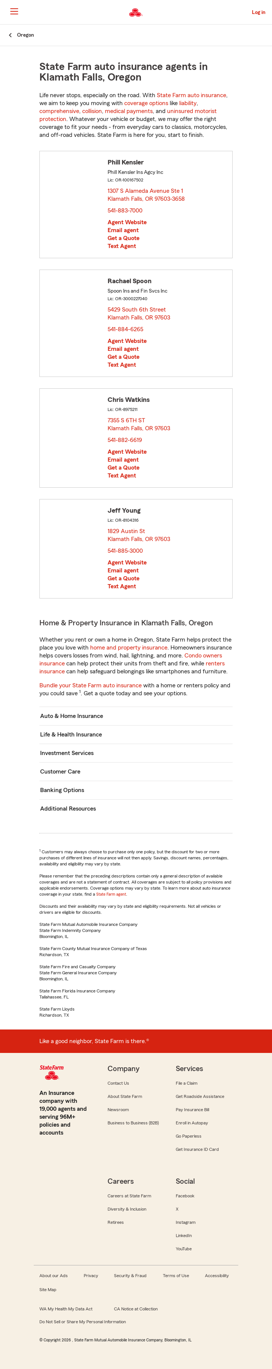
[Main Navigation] (14, 11)
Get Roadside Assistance (200, 1096)
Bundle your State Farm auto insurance (90, 685)
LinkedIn (184, 1235)
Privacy (91, 1275)
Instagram (185, 1222)
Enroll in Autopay (192, 1123)
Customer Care (60, 772)
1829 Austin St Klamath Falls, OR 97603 (139, 535)
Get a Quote (123, 238)
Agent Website (127, 222)
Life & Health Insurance (71, 735)
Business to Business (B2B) (133, 1123)
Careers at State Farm (129, 1196)
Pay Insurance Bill (192, 1109)
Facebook (185, 1196)
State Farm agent (111, 894)
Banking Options (62, 790)
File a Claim (186, 1083)
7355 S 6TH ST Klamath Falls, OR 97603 (139, 424)
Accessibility (217, 1275)
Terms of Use (176, 1275)
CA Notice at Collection (136, 1309)
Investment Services (67, 753)
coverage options (146, 103)
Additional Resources (68, 809)
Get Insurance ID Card (197, 1149)
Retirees (116, 1222)
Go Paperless (189, 1136)
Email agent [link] (123, 230)
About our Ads (53, 1275)
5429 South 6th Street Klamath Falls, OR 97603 (139, 314)
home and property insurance (128, 648)
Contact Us (118, 1083)
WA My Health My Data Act (65, 1309)
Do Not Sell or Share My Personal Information (82, 1321)
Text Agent (122, 246)
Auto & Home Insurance (71, 716)
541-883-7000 (125, 211)
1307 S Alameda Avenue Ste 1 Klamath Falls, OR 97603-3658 (147, 195)
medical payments (129, 111)
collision (92, 111)
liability (188, 103)
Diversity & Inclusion (127, 1209)
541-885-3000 (125, 551)
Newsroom (118, 1109)
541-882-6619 (125, 440)
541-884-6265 (125, 329)
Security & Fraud (130, 1275)
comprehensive (59, 111)
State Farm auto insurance (191, 95)
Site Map (47, 1289)
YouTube (184, 1249)
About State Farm (125, 1096)
